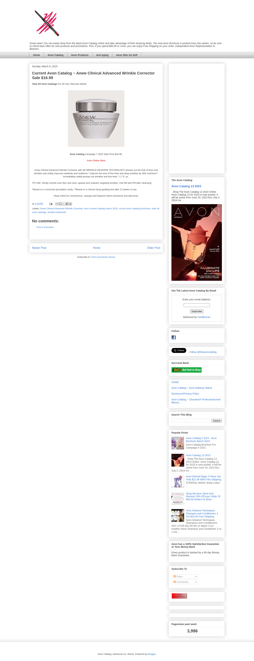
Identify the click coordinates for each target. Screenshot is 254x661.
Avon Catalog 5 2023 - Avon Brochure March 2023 (201, 440)
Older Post (153, 247)
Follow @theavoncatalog (203, 352)
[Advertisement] (196, 118)
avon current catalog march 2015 (101, 208)
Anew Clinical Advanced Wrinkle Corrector (61, 208)
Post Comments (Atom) (103, 257)
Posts (178, 576)
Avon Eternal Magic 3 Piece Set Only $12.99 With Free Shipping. (204, 478)
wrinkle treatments (56, 212)
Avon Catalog (56, 55)
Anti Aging (102, 55)
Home (36, 55)
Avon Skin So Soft (126, 55)
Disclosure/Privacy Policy (185, 393)
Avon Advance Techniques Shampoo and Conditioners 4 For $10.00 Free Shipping (202, 513)
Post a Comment (45, 227)
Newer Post (39, 247)
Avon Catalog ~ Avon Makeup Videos (191, 387)
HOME (175, 382)
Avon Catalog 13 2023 (186, 186)
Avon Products (80, 55)
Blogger (152, 654)
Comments (181, 582)
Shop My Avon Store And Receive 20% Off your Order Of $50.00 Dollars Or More (203, 496)
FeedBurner (203, 317)
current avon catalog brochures (134, 208)
